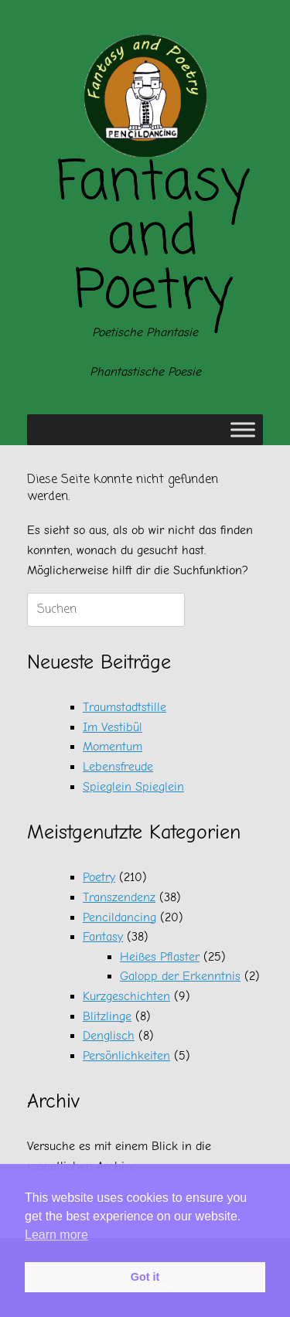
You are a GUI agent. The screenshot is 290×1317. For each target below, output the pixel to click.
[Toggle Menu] (242, 430)
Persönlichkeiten (126, 1056)
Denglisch (109, 1036)
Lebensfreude (118, 767)
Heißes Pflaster (160, 957)
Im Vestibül (112, 727)
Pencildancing (119, 917)
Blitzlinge (107, 1016)
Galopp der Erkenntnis (180, 976)
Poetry (99, 877)
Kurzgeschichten (126, 996)
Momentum (112, 747)
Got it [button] (145, 1277)
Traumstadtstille (124, 707)
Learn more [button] (56, 1234)
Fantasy (103, 937)
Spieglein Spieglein (133, 787)
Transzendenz (119, 897)
